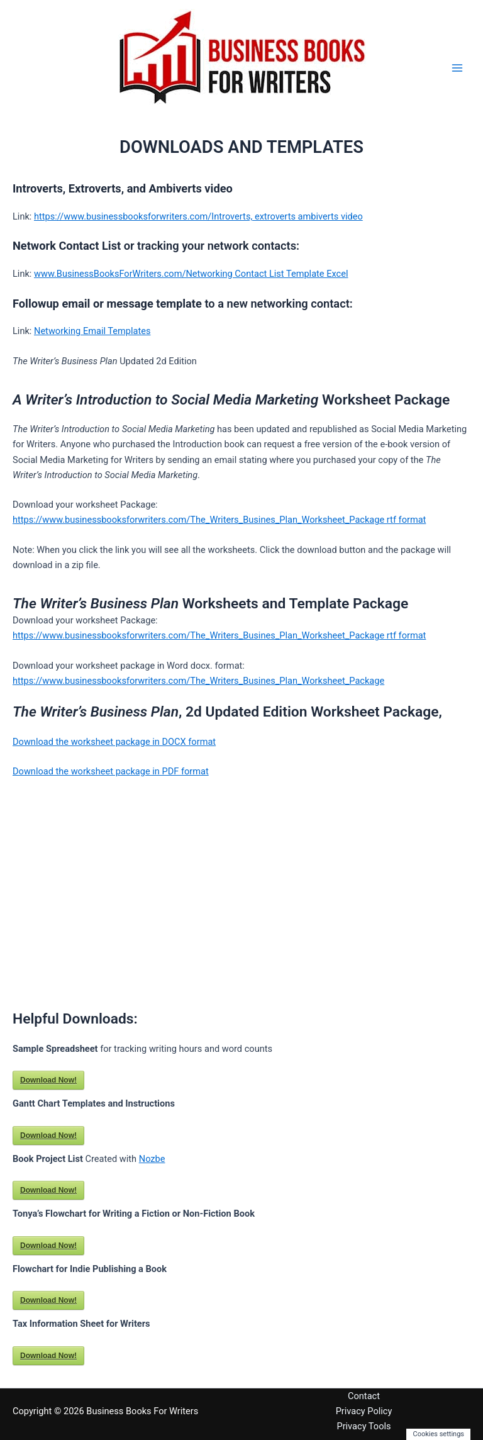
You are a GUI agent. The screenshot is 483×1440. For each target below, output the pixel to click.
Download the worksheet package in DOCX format (114, 741)
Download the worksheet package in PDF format (111, 771)
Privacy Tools (363, 1426)
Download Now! (48, 1080)
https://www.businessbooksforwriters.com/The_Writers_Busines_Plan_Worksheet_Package (198, 680)
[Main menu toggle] (457, 68)
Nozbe (152, 1158)
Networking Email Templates (92, 331)
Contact (364, 1396)
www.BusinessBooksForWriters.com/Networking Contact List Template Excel (191, 273)
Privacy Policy (364, 1411)
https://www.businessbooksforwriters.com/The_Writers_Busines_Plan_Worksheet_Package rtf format (219, 519)
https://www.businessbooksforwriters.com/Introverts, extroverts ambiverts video (198, 216)
